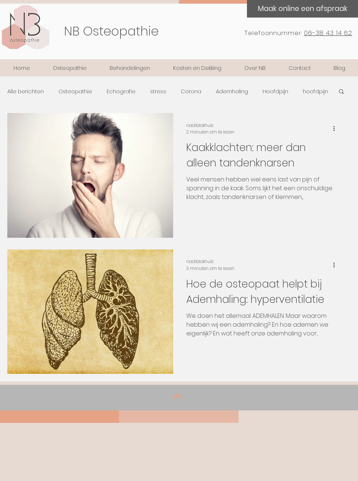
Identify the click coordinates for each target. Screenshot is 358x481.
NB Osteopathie (111, 31)
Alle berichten (25, 91)
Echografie (121, 91)
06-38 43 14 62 (328, 33)
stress (158, 91)
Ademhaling (232, 91)
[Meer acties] (336, 128)
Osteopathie (75, 91)
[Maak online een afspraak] (302, 9)
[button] (341, 92)
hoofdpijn (315, 91)
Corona (191, 91)
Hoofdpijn (275, 91)
